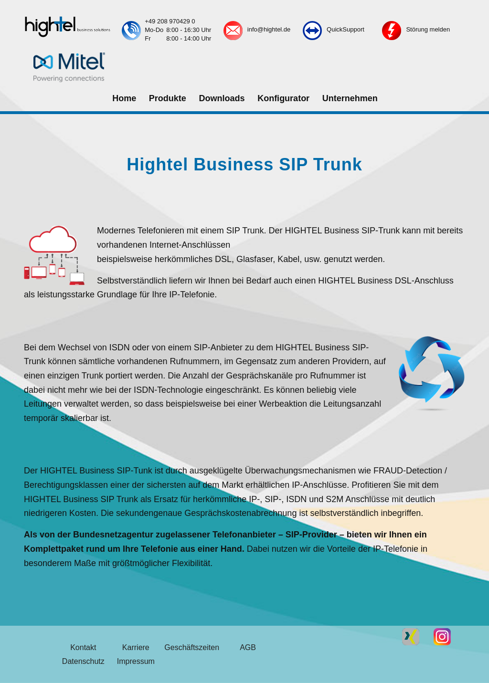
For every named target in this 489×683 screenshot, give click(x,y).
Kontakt (83, 647)
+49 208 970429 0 (170, 21)
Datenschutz (83, 661)
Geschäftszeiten (191, 647)
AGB (248, 647)
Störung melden (428, 29)
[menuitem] (123, 98)
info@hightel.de (269, 29)
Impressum (136, 661)
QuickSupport (345, 29)
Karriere (135, 647)
